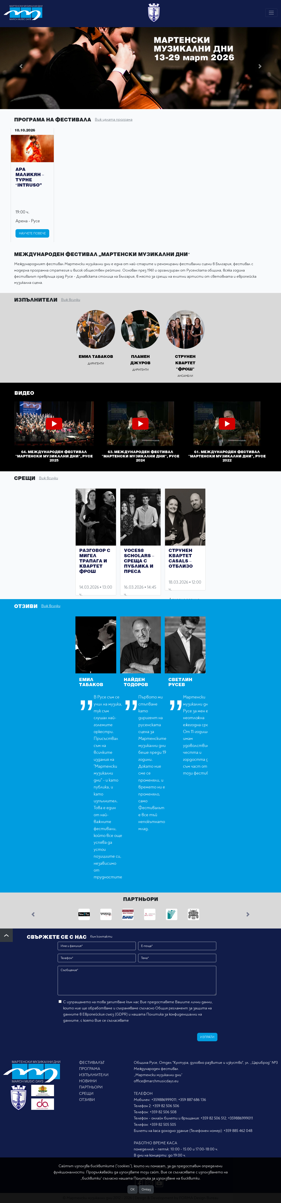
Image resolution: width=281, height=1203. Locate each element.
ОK (132, 1189)
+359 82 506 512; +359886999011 (227, 1118)
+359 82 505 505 (163, 1124)
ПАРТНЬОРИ (91, 1087)
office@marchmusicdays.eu (156, 1081)
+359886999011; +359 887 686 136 (178, 1099)
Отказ (146, 1189)
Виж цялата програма (113, 119)
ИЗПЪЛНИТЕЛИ (93, 1074)
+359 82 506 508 (163, 1112)
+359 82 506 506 (165, 1105)
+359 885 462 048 (238, 1130)
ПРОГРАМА (89, 1068)
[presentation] (91, 1036)
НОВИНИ (88, 1081)
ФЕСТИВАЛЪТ (92, 1062)
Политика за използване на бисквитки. (167, 1178)
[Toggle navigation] (271, 12)
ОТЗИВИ (87, 1099)
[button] (21, 66)
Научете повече (32, 233)
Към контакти (101, 936)
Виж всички (70, 299)
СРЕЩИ (86, 1093)
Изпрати (207, 1037)
